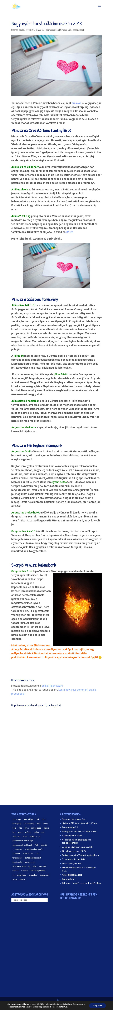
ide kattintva (61, 1007)
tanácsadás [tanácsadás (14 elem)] (17, 858)
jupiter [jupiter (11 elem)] (46, 828)
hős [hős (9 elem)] (20, 828)
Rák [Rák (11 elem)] (36, 845)
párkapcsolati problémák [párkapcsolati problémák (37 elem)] (22, 845)
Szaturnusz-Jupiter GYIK (73, 859)
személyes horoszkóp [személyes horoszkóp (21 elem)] (34, 849)
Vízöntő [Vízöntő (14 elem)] (24, 871)
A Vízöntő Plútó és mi (72, 835)
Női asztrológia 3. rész (72, 875)
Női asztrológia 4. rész (72, 863)
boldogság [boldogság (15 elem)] (17, 824)
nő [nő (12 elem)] (42, 832)
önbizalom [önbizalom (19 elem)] (33, 875)
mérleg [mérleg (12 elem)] (28, 832)
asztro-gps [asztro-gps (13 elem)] (17, 819)
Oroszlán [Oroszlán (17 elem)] (16, 836)
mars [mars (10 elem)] (20, 832)
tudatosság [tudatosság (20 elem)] (17, 862)
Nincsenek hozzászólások (72, 30)
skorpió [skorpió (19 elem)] (44, 845)
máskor (76, 103)
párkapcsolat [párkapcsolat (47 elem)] (35, 836)
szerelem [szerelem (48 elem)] (16, 854)
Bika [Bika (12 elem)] (43, 819)
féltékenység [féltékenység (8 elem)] (29, 824)
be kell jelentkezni (52, 685)
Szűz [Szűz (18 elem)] (37, 854)
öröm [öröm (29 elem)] (15, 879)
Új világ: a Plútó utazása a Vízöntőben (79, 823)
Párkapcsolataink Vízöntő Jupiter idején (80, 855)
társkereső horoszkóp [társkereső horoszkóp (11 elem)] (21, 866)
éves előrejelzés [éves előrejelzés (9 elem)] (19, 875)
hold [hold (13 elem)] (14, 828)
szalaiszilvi (24, 30)
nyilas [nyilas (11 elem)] (36, 832)
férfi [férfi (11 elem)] (38, 824)
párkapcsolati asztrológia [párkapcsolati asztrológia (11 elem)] (23, 841)
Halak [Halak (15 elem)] (45, 824)
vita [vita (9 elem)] (34, 866)
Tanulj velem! (68, 879)
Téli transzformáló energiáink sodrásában (81, 883)
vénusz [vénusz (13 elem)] (16, 871)
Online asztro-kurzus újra (73, 819)
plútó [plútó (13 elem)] (25, 836)
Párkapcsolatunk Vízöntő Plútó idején (79, 831)
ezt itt (69, 232)
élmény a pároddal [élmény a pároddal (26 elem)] (37, 871)
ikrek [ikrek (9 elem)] (27, 828)
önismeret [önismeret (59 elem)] (44, 875)
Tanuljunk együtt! (70, 827)
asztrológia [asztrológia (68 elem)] (28, 819)
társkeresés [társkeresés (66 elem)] (30, 862)
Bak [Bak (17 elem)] (37, 819)
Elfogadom (97, 1004)
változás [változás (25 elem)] (42, 866)
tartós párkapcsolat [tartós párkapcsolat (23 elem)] (33, 858)
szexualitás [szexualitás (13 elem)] (28, 854)
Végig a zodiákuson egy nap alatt (77, 847)
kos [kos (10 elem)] (14, 832)
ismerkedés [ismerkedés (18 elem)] (36, 828)
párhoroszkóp (52, 30)
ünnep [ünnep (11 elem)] (22, 879)
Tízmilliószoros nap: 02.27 (74, 851)
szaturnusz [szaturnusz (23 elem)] (17, 849)
